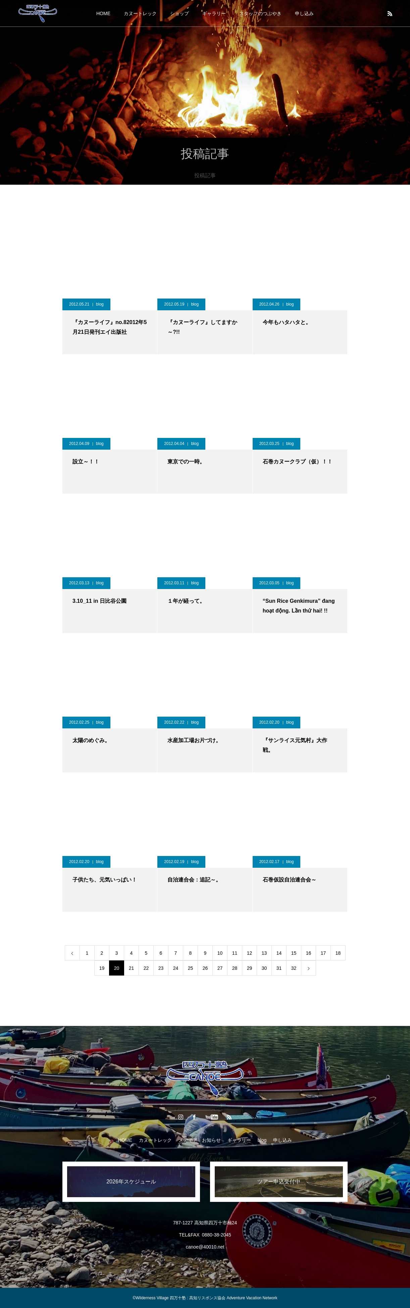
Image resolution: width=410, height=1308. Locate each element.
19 (102, 968)
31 (279, 968)
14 (279, 953)
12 (249, 953)
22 (146, 968)
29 (249, 968)
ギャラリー (214, 13)
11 (235, 953)
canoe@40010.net (205, 1247)
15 (294, 953)
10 (220, 953)
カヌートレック (140, 13)
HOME (103, 13)
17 (323, 953)
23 (161, 968)
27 (220, 968)
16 (308, 953)
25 (190, 968)
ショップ (179, 13)
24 (175, 968)
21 (131, 968)
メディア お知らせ (199, 1140)
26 (205, 968)
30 (264, 968)
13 (264, 953)
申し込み (304, 13)
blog (100, 304)
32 (294, 968)
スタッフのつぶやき (260, 13)
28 (235, 968)
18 (338, 953)
